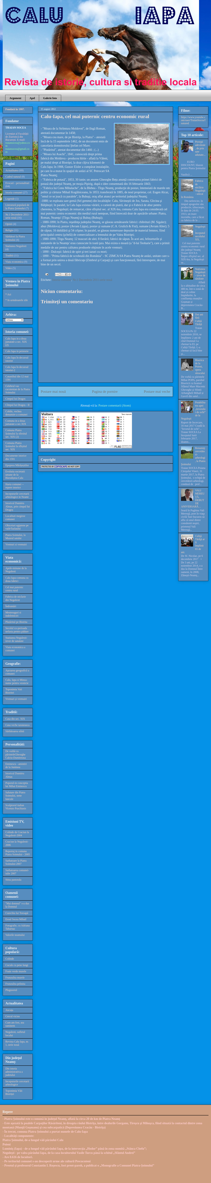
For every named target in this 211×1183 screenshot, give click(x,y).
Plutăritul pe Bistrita (16, 621)
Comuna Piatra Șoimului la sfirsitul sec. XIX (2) (16, 433)
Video (8, 268)
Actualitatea (11, 170)
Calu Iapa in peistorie (16, 351)
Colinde (9, 958)
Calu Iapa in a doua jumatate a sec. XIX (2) (16, 341)
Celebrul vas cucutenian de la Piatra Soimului (17, 389)
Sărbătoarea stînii (14, 731)
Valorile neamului (15, 934)
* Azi (8, 294)
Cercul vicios (12, 1016)
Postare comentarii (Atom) (115, 405)
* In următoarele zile (16, 300)
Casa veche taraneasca (17, 725)
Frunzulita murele (15, 977)
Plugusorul (11, 990)
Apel (32, 98)
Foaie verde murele (15, 971)
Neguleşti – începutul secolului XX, (200, 233)
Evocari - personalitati (17, 183)
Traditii (9, 255)
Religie (9, 230)
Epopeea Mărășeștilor (17, 465)
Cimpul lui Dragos (15, 398)
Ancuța (9, 1010)
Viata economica (14, 261)
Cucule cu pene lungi (16, 965)
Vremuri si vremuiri (16, 544)
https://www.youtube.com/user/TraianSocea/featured (193, 120)
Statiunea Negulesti (15, 246)
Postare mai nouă (53, 392)
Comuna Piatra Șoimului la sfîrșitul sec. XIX (16, 446)
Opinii (8, 224)
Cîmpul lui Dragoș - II (17, 404)
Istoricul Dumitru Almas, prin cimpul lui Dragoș (17, 506)
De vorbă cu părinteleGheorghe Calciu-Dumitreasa (15, 754)
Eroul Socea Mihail (15, 919)
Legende (10, 198)
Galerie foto (50, 98)
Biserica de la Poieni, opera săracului (200, 367)
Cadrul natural (13, 176)
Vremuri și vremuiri (16, 698)
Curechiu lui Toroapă (16, 913)
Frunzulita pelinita (15, 983)
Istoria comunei (61, 280)
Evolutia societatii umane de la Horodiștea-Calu (15, 474)
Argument (15, 98)
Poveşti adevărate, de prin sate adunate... (200, 148)
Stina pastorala (13, 879)
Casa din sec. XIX (15, 718)
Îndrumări (10, 606)
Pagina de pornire (105, 392)
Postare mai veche (157, 392)
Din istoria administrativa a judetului (14, 1071)
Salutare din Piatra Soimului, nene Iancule (15, 795)
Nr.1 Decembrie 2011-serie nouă (92, 280)
